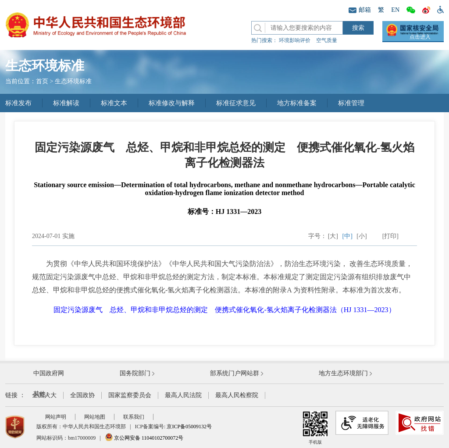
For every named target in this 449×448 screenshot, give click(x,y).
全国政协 (82, 395)
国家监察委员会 (129, 395)
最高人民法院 (183, 395)
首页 (42, 81)
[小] (361, 236)
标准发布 (18, 103)
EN (395, 10)
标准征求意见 (236, 103)
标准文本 (114, 103)
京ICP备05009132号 (189, 426)
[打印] (390, 236)
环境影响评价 (294, 40)
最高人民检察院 (236, 395)
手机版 (315, 427)
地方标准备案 (297, 103)
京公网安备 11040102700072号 (144, 438)
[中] (347, 236)
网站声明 (55, 417)
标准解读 (66, 103)
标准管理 (351, 103)
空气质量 (326, 40)
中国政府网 (48, 373)
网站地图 (94, 417)
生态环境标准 (73, 81)
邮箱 (360, 10)
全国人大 (44, 395)
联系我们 (133, 417)
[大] (333, 236)
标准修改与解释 (172, 103)
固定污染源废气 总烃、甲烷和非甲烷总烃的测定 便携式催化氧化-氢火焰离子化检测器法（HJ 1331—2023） (224, 309)
